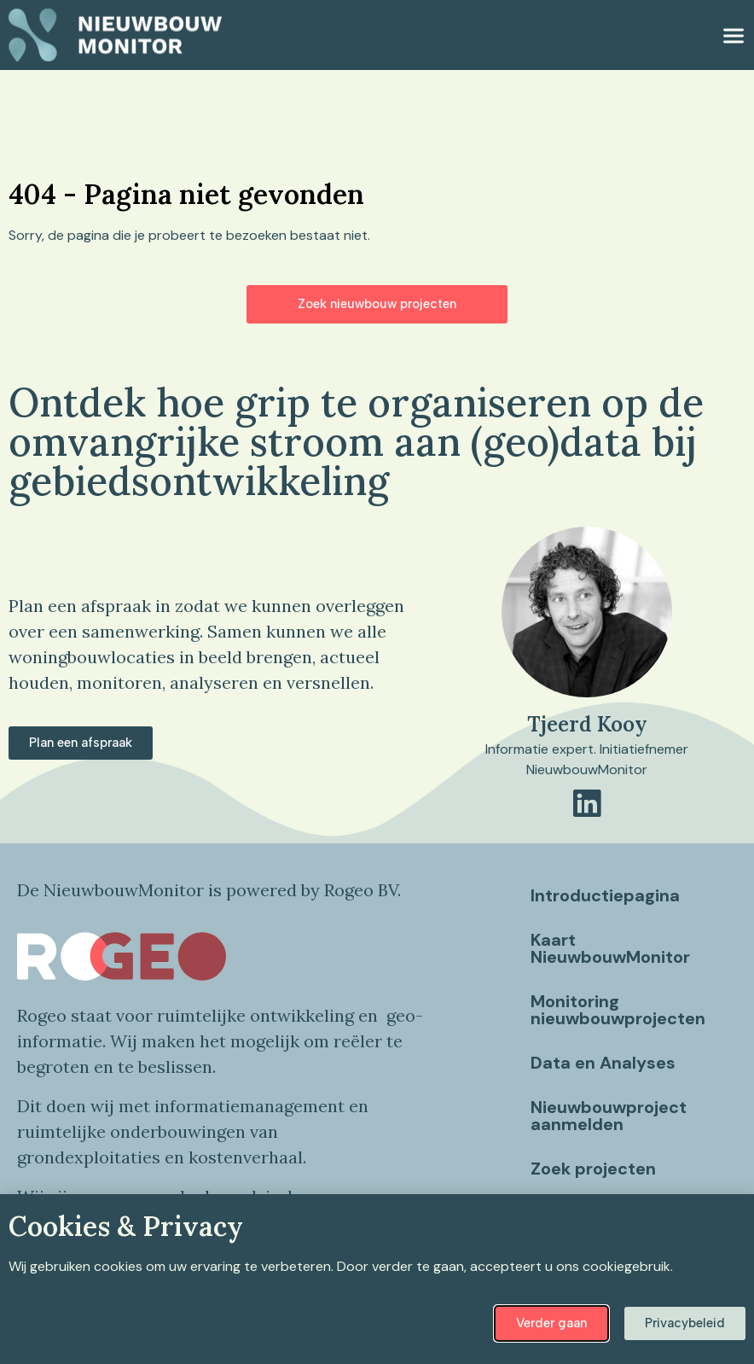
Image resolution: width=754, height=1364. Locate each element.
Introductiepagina (605, 895)
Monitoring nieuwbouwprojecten (618, 1009)
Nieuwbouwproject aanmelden (609, 1115)
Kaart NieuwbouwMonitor (610, 948)
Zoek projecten (593, 1168)
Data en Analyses (603, 1063)
